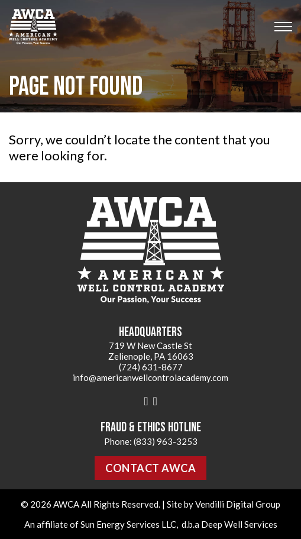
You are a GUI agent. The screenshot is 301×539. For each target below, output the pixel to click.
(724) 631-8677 (151, 367)
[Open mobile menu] (283, 26)
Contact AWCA (150, 468)
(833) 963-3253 (166, 441)
